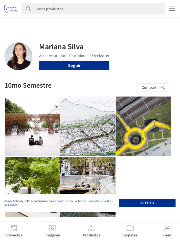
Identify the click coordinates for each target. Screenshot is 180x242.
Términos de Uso (63, 201)
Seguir (74, 66)
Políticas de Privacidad (87, 201)
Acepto (147, 203)
